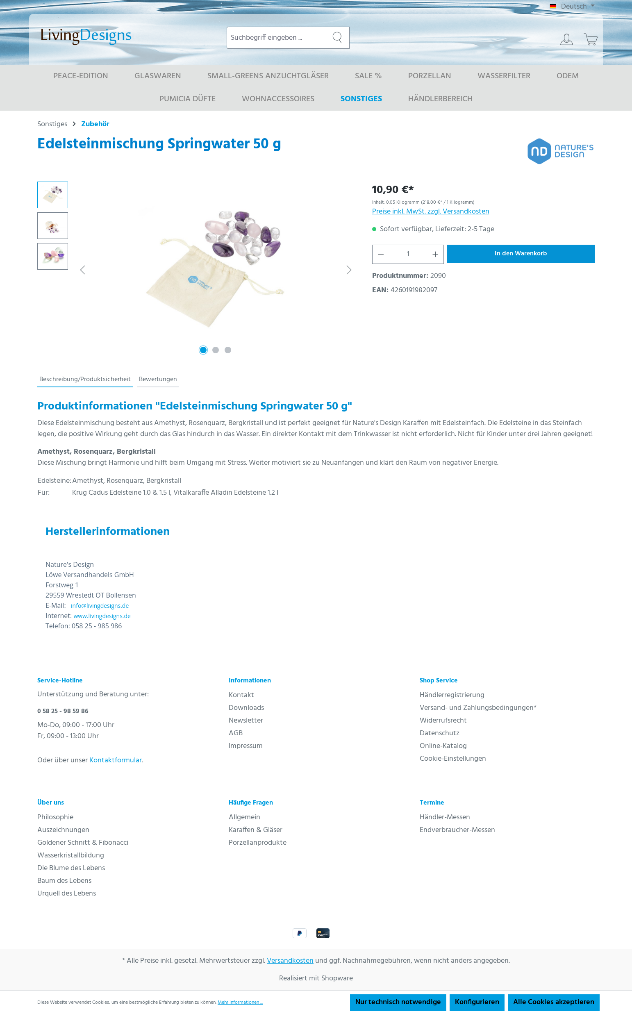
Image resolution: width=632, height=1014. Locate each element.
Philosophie (55, 817)
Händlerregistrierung (452, 695)
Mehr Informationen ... (240, 1002)
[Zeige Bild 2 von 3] (215, 350)
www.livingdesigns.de (102, 616)
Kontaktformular (115, 760)
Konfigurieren (477, 1002)
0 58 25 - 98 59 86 (63, 711)
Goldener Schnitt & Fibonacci (82, 843)
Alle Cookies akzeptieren (553, 1002)
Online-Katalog (443, 746)
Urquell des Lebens (66, 894)
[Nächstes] (349, 270)
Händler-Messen (445, 817)
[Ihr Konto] (567, 39)
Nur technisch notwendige (398, 1002)
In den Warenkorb (521, 253)
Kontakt (241, 695)
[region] (196, 270)
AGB (236, 733)
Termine (432, 803)
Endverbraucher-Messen (457, 830)
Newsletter (246, 721)
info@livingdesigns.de (100, 605)
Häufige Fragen (251, 803)
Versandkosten (290, 961)
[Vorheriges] (82, 270)
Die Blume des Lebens (71, 868)
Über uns (50, 803)
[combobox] (276, 38)
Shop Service (439, 681)
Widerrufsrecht (443, 721)
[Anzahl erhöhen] (435, 254)
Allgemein (244, 817)
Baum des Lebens (64, 881)
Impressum (246, 746)
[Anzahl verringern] (380, 254)
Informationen (250, 681)
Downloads (246, 708)
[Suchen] (337, 38)
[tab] (85, 380)
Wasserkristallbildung (70, 856)
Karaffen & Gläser (255, 830)
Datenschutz (439, 733)
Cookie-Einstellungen (453, 759)
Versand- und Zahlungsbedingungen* (478, 708)
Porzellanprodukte (257, 843)
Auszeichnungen (63, 830)
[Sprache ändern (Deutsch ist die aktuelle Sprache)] (572, 7)
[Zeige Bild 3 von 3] (228, 350)
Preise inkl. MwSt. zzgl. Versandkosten (430, 212)
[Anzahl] (408, 254)
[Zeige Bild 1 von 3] (203, 350)
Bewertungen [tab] (158, 379)
